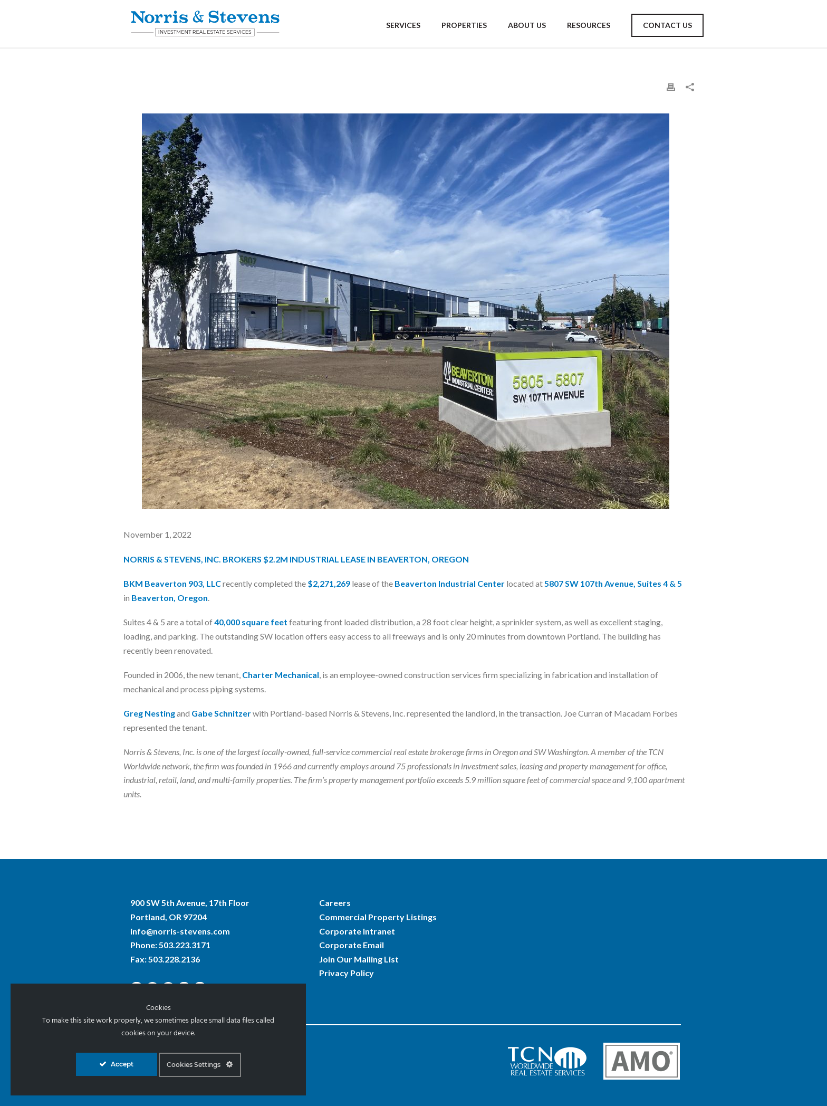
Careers (335, 903)
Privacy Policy (346, 973)
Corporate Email (351, 945)
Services (403, 25)
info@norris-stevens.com (180, 931)
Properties (464, 25)
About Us (527, 25)
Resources (588, 25)
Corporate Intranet (357, 931)
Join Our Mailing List (359, 959)
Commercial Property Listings (378, 917)
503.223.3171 (184, 945)
